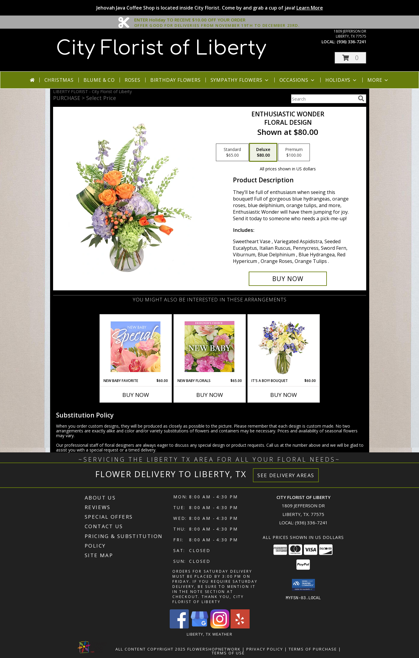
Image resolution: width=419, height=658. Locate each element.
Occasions (297, 80)
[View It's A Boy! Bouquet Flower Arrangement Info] (283, 346)
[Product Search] (323, 99)
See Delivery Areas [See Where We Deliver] (285, 475)
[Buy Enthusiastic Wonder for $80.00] (288, 279)
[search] (361, 98)
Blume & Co (99, 80)
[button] (350, 58)
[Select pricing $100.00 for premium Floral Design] (294, 152)
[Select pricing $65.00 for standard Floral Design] (232, 152)
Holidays (341, 80)
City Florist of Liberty (161, 48)
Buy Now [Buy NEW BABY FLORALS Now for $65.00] (209, 395)
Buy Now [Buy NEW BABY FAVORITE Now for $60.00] (135, 395)
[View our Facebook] (179, 627)
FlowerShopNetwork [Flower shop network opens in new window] (214, 649)
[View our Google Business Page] (199, 627)
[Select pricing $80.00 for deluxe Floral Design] (263, 152)
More (378, 80)
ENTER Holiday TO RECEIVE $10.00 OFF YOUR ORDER (217, 20)
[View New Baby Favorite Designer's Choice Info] (135, 346)
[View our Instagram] (219, 627)
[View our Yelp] (240, 627)
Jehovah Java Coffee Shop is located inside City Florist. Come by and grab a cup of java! (209, 7)
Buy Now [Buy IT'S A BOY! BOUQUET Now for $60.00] (283, 395)
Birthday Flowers (175, 80)
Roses (132, 80)
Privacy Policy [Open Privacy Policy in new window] (264, 649)
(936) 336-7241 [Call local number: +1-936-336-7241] (351, 41)
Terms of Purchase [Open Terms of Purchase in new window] (313, 649)
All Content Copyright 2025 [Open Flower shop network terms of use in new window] (150, 649)
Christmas (59, 80)
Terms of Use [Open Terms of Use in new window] (228, 653)
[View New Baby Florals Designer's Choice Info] (209, 346)
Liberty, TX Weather (209, 634)
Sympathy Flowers (240, 80)
